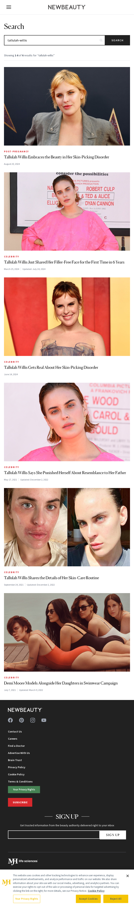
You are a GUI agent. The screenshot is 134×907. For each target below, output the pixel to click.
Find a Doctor (16, 746)
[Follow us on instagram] (32, 720)
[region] (67, 888)
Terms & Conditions (20, 781)
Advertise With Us (19, 753)
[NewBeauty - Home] (67, 7)
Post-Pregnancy (16, 151)
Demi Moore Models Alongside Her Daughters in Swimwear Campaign (61, 683)
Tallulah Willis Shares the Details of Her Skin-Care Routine (51, 577)
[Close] (127, 876)
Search (118, 40)
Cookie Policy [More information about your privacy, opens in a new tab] (96, 891)
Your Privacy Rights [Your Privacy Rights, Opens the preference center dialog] (26, 898)
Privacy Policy (16, 767)
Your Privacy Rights (24, 789)
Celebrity (11, 256)
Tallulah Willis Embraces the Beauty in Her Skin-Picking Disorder (56, 157)
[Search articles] (54, 40)
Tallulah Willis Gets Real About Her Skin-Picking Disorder (51, 367)
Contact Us (15, 731)
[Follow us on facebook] (10, 720)
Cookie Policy (16, 774)
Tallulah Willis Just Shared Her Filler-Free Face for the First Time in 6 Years (64, 262)
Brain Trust (15, 760)
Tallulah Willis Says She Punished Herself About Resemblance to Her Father (65, 472)
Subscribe (20, 802)
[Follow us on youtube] (43, 720)
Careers (12, 738)
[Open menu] (9, 7)
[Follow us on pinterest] (21, 720)
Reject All (115, 898)
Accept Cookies (88, 898)
